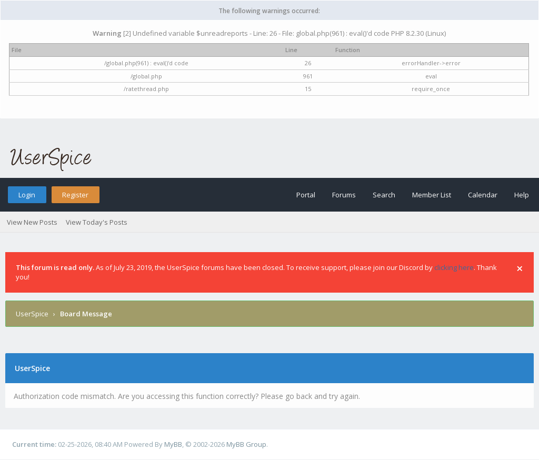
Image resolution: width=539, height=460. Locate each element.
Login (26, 194)
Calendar (482, 194)
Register (75, 194)
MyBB (173, 444)
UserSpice (32, 313)
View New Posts (32, 222)
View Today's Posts (96, 222)
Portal (305, 194)
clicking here (454, 267)
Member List (431, 194)
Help (521, 194)
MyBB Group (246, 444)
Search (384, 194)
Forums (344, 194)
